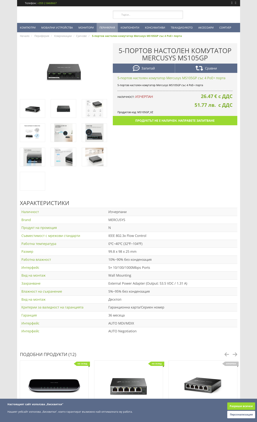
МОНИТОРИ (86, 27)
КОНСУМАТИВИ (155, 27)
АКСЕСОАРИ (206, 27)
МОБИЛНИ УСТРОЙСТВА (57, 27)
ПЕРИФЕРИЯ (107, 27)
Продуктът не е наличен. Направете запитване (175, 121)
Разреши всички (241, 406)
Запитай (144, 69)
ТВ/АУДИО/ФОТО (182, 27)
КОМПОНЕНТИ (130, 27)
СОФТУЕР (225, 27)
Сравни (206, 69)
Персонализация (241, 414)
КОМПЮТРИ (28, 27)
